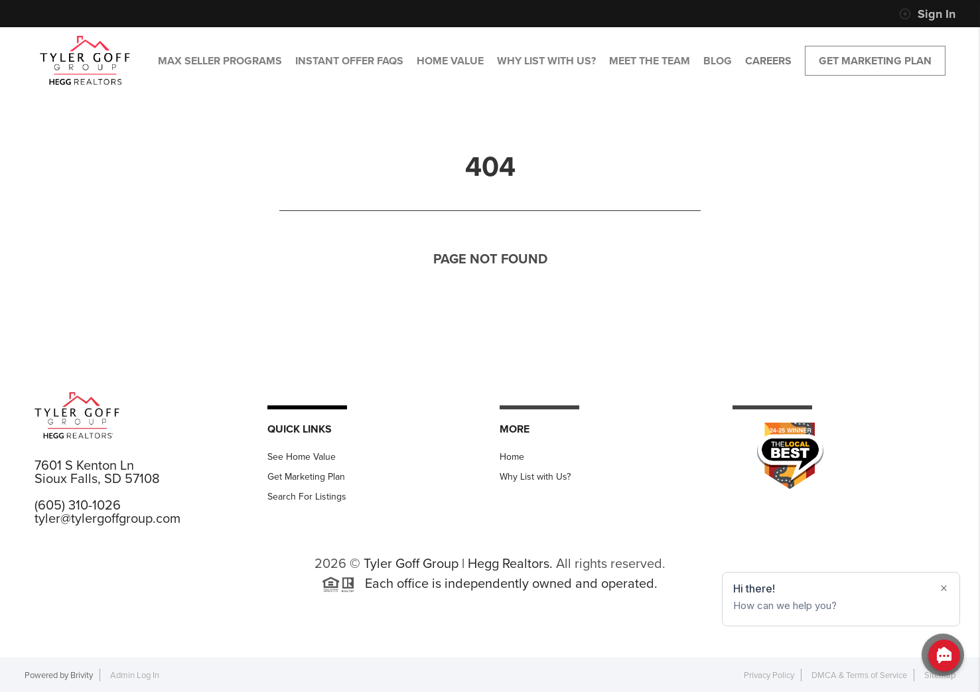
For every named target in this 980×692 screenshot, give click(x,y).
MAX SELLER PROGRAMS (220, 60)
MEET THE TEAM (649, 60)
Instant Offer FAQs (349, 60)
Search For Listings (306, 497)
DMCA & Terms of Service (859, 675)
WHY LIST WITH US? (546, 60)
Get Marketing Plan (875, 60)
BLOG (717, 60)
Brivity (81, 675)
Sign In (927, 14)
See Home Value (301, 457)
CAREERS (768, 60)
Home (512, 457)
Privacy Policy (769, 675)
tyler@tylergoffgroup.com (107, 518)
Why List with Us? (535, 477)
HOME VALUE (450, 60)
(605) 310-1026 (78, 505)
